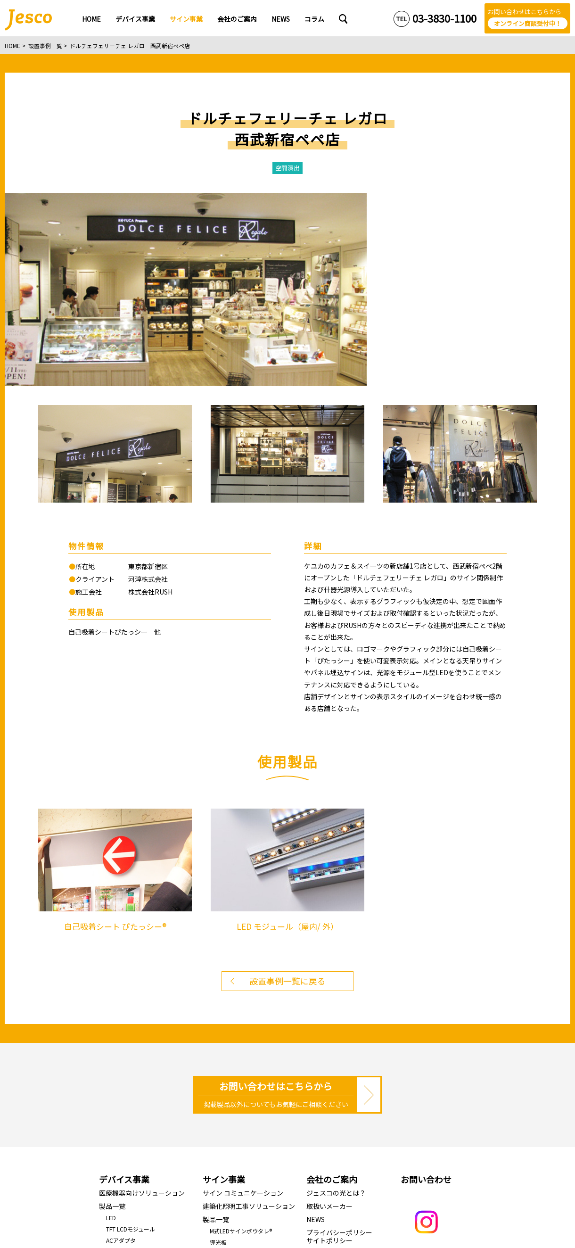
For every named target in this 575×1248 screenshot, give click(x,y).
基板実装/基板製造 (130, 1103)
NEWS (315, 1037)
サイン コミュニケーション (243, 1011)
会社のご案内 (331, 998)
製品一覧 (112, 1024)
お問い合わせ (426, 998)
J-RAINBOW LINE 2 (233, 1083)
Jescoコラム (325, 1072)
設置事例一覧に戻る (287, 799)
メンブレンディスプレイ (137, 1081)
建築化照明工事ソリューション (249, 1024)
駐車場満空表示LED (234, 1095)
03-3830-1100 (444, 18)
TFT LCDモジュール (130, 1047)
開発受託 (117, 1092)
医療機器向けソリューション (142, 1011)
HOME (12, 45)
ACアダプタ (121, 1059)
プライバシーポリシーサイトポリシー (339, 1055)
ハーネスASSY (124, 1115)
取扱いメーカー (329, 1024)
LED (111, 1036)
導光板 (218, 1061)
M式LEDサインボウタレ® (241, 1049)
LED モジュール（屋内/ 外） (245, 1072)
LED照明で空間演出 (234, 1105)
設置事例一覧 (45, 45)
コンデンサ (120, 1126)
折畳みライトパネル (235, 1117)
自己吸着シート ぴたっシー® (246, 1128)
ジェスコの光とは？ (336, 1011)
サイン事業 (224, 998)
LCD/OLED (119, 1070)
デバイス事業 (124, 998)
